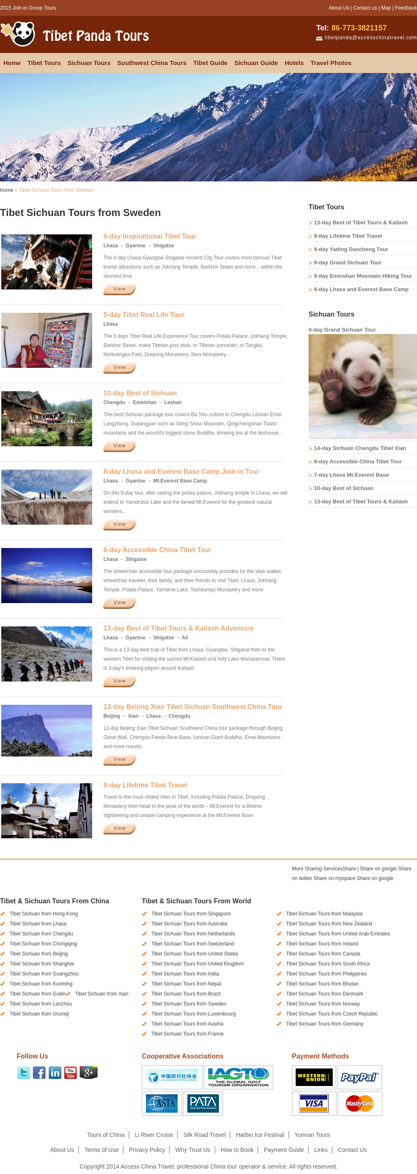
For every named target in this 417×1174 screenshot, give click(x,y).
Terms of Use (101, 1149)
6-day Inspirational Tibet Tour (149, 236)
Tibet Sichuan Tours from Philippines (326, 974)
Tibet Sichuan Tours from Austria (187, 1024)
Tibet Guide (210, 62)
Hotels (294, 62)
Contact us (365, 8)
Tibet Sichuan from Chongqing (43, 944)
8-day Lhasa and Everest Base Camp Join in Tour (181, 471)
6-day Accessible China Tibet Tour (157, 549)
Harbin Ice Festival (260, 1134)
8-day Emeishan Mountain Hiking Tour (363, 276)
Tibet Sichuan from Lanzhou (41, 1004)
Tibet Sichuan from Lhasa (38, 924)
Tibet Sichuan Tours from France (187, 1034)
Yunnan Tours (312, 1134)
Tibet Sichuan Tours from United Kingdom (197, 964)
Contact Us (352, 1149)
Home (12, 62)
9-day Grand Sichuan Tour (348, 262)
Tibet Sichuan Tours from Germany (324, 1024)
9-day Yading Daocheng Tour (351, 249)
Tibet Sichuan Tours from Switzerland (192, 944)
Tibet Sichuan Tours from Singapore (191, 914)
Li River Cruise (154, 1134)
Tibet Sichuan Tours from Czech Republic (332, 1014)
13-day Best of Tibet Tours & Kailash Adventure (178, 628)
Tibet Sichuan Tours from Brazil (186, 994)
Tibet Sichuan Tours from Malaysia (324, 914)
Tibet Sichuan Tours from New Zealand (329, 924)
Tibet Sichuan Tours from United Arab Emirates (338, 934)
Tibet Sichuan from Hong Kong (44, 914)
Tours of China (106, 1134)
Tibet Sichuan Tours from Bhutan (322, 984)
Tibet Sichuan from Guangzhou (44, 974)
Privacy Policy (147, 1149)
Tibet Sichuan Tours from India (185, 974)
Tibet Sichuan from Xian (101, 994)
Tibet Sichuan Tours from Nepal (186, 984)
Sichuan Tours (89, 62)
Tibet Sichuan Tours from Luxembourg (193, 1014)
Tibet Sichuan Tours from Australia (189, 924)
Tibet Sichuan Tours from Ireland (322, 944)
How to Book (237, 1149)
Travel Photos (331, 62)
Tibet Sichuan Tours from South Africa (328, 964)
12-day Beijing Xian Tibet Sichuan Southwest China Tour (192, 706)
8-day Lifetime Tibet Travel (145, 785)
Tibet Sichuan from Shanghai (42, 964)
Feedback (406, 8)
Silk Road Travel (204, 1134)
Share (324, 869)
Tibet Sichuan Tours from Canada (323, 954)
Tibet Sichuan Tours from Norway (323, 1004)
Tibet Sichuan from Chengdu (41, 934)
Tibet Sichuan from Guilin (37, 994)
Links (321, 1149)
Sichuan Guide (256, 62)
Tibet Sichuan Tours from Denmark (324, 994)
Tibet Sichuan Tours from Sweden (188, 1004)
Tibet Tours (44, 62)
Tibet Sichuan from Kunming (41, 984)
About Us (339, 8)
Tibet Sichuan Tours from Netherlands (193, 934)
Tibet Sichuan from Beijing (39, 954)
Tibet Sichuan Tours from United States (194, 954)
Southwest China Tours (151, 62)
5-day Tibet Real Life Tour (143, 314)
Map (386, 8)
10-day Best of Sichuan (140, 393)
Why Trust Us (193, 1149)
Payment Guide (284, 1149)
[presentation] (315, 888)
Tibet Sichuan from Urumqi (39, 1014)
